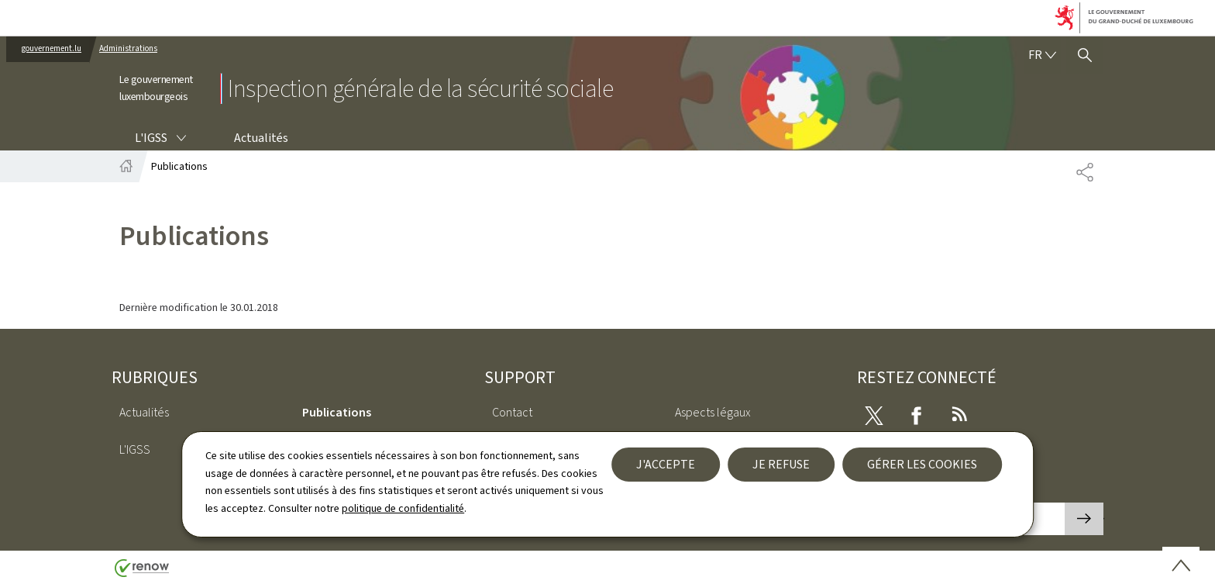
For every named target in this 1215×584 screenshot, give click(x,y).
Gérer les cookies (922, 464)
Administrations (128, 48)
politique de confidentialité (403, 508)
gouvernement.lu (51, 48)
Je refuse (781, 464)
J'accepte (665, 464)
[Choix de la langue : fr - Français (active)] (1042, 55)
